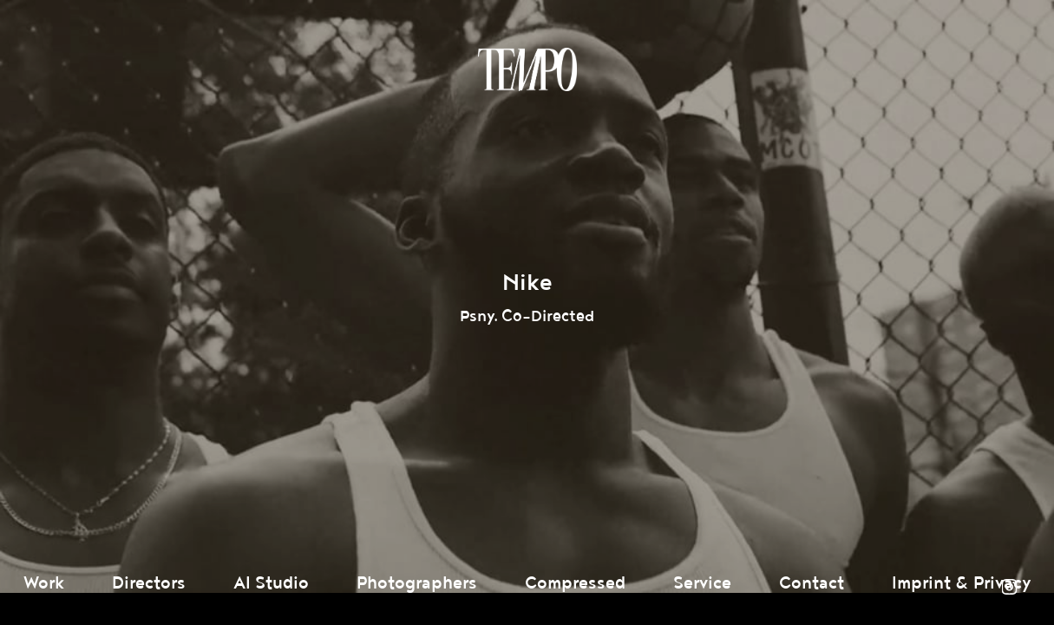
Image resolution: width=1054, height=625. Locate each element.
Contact (811, 583)
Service (702, 583)
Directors (149, 583)
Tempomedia (527, 69)
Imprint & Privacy (961, 583)
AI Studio (271, 583)
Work (43, 583)
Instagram (1009, 586)
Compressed (575, 583)
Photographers (417, 583)
